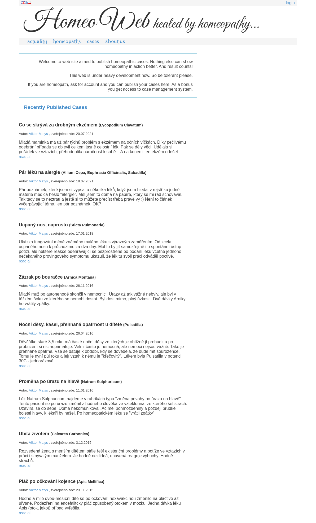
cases (93, 41)
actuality (37, 41)
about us (115, 41)
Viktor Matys (39, 134)
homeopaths (67, 41)
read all (25, 157)
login (290, 3)
